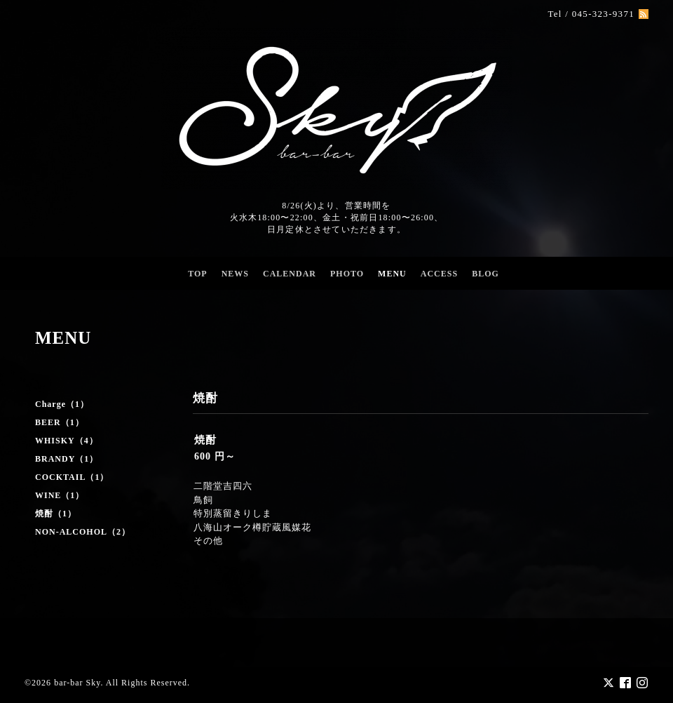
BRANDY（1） (66, 459)
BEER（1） (59, 422)
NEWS (235, 274)
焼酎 (205, 440)
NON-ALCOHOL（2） (82, 532)
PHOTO (347, 274)
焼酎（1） (55, 513)
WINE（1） (59, 495)
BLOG (485, 274)
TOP (197, 274)
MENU (392, 274)
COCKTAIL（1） (72, 477)
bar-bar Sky (77, 683)
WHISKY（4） (66, 441)
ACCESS (439, 274)
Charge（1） (62, 404)
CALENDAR (289, 274)
